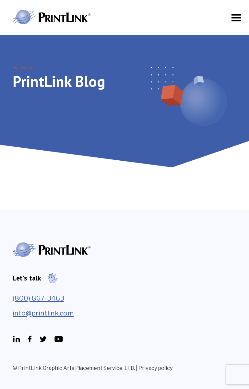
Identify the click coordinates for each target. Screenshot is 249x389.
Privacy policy (155, 368)
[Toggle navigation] (234, 18)
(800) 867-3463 (38, 298)
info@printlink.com (43, 313)
